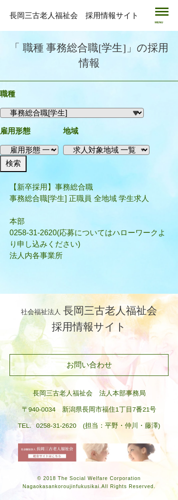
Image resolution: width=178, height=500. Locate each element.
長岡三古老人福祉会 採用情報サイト (74, 15)
